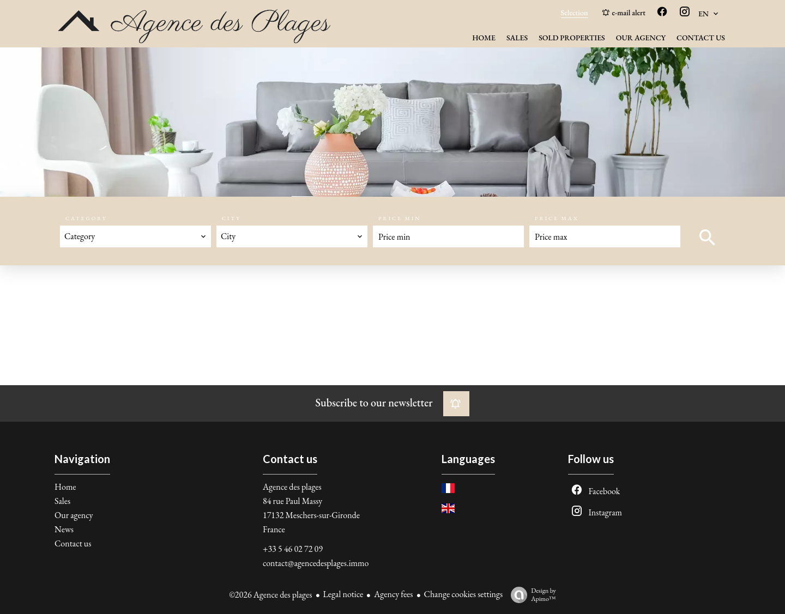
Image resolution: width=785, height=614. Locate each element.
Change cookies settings (463, 594)
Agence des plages (292, 487)
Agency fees (393, 594)
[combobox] (135, 236)
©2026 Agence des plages (270, 594)
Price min (399, 218)
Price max (557, 218)
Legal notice (343, 594)
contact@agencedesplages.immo (316, 563)
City (231, 218)
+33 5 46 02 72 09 (293, 549)
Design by (530, 594)
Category (86, 218)
